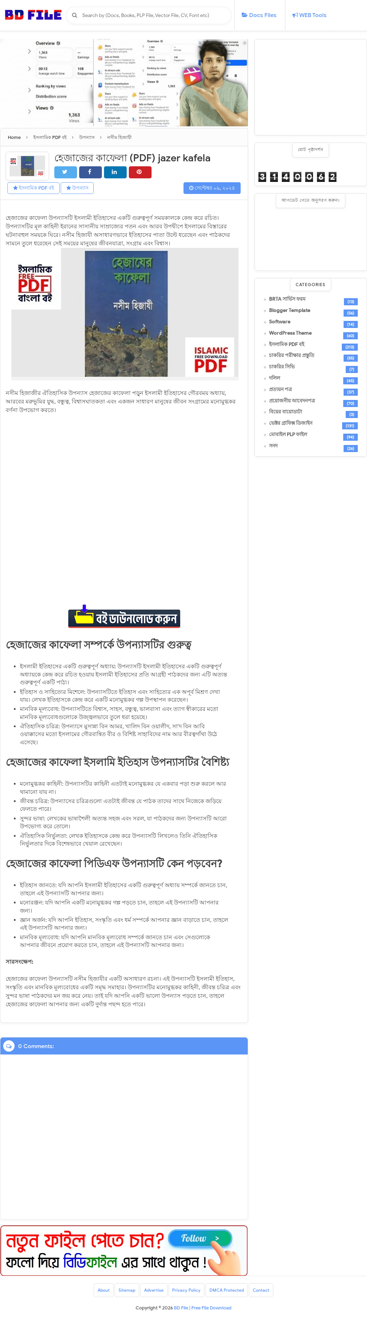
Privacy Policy (186, 1290)
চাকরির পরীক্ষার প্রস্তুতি (291, 355)
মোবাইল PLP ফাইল (288, 435)
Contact (261, 1290)
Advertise (154, 1290)
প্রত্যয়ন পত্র (280, 390)
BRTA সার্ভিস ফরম (287, 299)
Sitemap (127, 1290)
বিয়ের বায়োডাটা (285, 412)
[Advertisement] (310, 87)
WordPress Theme (290, 333)
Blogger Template (289, 310)
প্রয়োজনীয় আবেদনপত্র (292, 401)
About (104, 1290)
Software (279, 322)
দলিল (274, 378)
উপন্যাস (77, 188)
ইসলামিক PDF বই (33, 188)
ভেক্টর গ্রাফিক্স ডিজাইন (290, 423)
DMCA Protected (227, 1290)
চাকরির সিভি (282, 367)
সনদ (273, 446)
